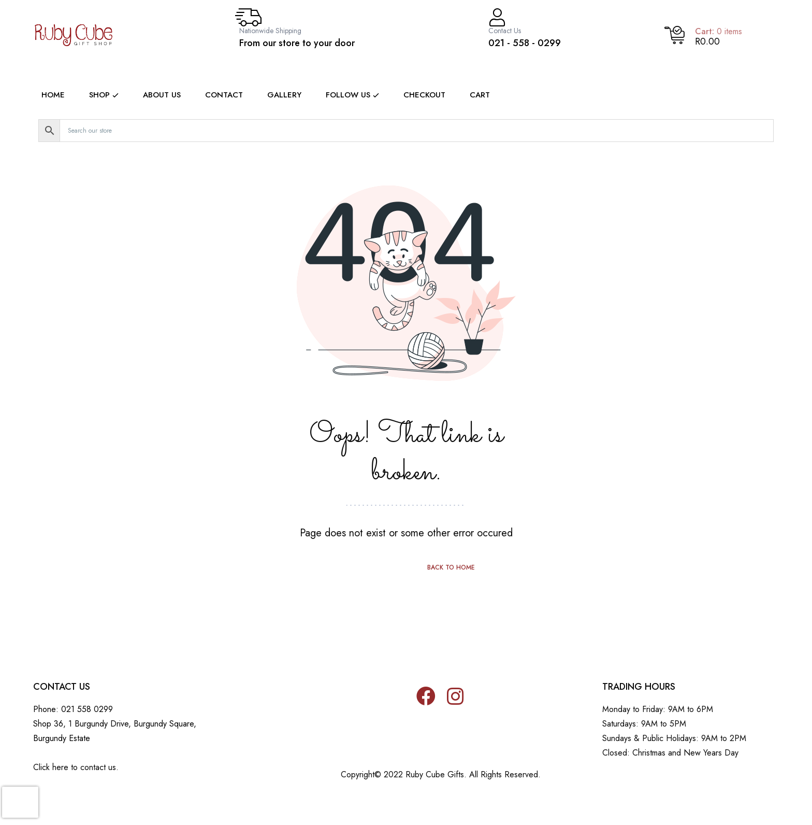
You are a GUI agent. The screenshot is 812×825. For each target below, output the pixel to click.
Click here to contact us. (76, 767)
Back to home (451, 567)
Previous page (361, 567)
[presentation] (20, 802)
